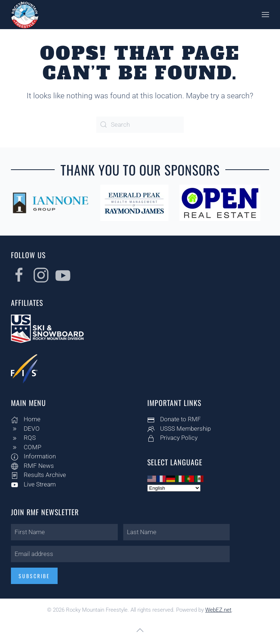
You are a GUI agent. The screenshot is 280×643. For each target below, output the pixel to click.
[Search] (140, 125)
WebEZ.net (218, 610)
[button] (265, 14)
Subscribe (33, 576)
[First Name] (63, 532)
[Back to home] (24, 14)
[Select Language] (172, 488)
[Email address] (119, 554)
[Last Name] (175, 532)
